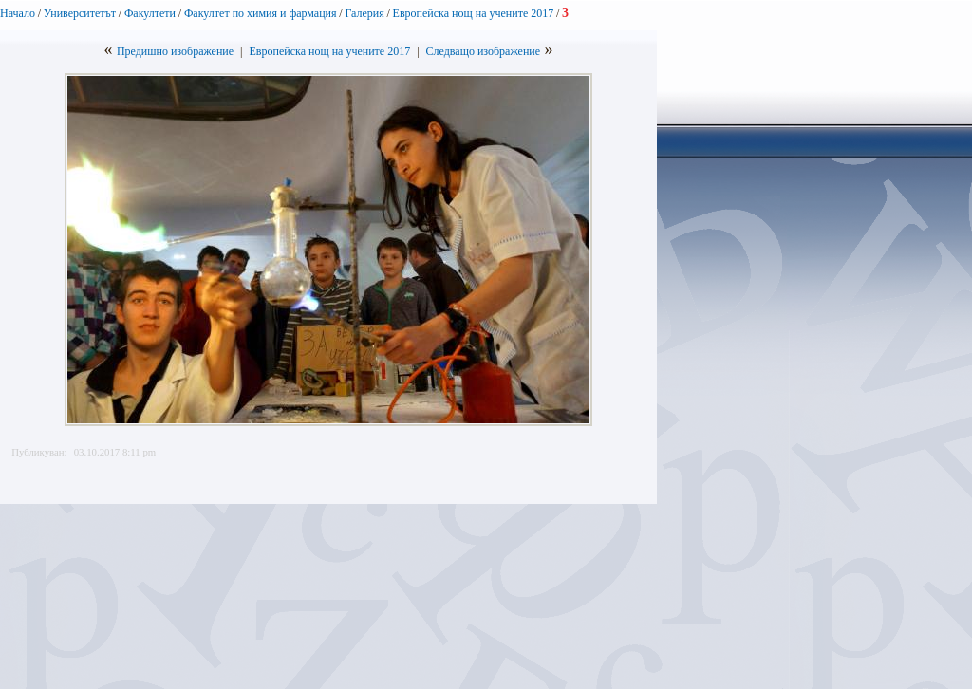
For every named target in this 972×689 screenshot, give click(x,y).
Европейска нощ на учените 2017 (473, 13)
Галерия (364, 13)
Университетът (80, 13)
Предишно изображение (175, 51)
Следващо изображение (483, 51)
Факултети (150, 13)
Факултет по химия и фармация (260, 13)
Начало (17, 13)
